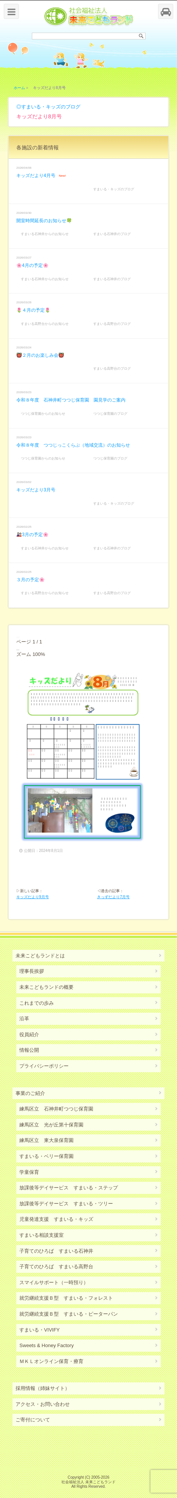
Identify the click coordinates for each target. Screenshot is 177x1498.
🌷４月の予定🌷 (33, 310)
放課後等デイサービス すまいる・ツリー (66, 1203)
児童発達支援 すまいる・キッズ (56, 1219)
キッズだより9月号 (32, 897)
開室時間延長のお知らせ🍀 (44, 220)
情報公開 (29, 1050)
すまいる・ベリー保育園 (46, 1156)
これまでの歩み (36, 1003)
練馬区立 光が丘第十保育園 (51, 1125)
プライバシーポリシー (44, 1066)
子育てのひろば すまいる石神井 (56, 1251)
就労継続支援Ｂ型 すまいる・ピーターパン (68, 1314)
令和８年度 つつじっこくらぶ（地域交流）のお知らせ (73, 445)
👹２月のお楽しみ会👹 (40, 355)
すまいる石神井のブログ (112, 234)
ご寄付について (33, 1420)
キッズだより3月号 (35, 490)
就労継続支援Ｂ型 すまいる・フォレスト (66, 1298)
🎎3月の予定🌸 (32, 534)
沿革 (24, 1018)
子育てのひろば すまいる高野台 (56, 1266)
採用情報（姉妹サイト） (43, 1388)
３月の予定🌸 (30, 579)
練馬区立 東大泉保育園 (46, 1140)
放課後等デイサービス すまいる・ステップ (68, 1188)
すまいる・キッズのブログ (50, 107)
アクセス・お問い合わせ (43, 1404)
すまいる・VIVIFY (39, 1330)
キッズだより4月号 (35, 175)
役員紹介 (29, 1034)
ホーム (19, 88)
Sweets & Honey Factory (46, 1345)
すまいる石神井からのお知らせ (45, 234)
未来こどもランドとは (40, 955)
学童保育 (29, 1172)
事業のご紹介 (30, 1093)
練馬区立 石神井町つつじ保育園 (56, 1109)
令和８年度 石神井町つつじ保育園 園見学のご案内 (70, 400)
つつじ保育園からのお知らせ (43, 414)
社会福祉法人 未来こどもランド (88, 1482)
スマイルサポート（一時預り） (53, 1282)
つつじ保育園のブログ (110, 414)
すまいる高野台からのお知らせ (45, 324)
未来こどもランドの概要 (46, 987)
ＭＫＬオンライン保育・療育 (51, 1361)
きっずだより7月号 (113, 897)
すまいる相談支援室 (41, 1235)
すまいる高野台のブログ (112, 324)
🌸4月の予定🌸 (32, 265)
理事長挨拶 (31, 971)
